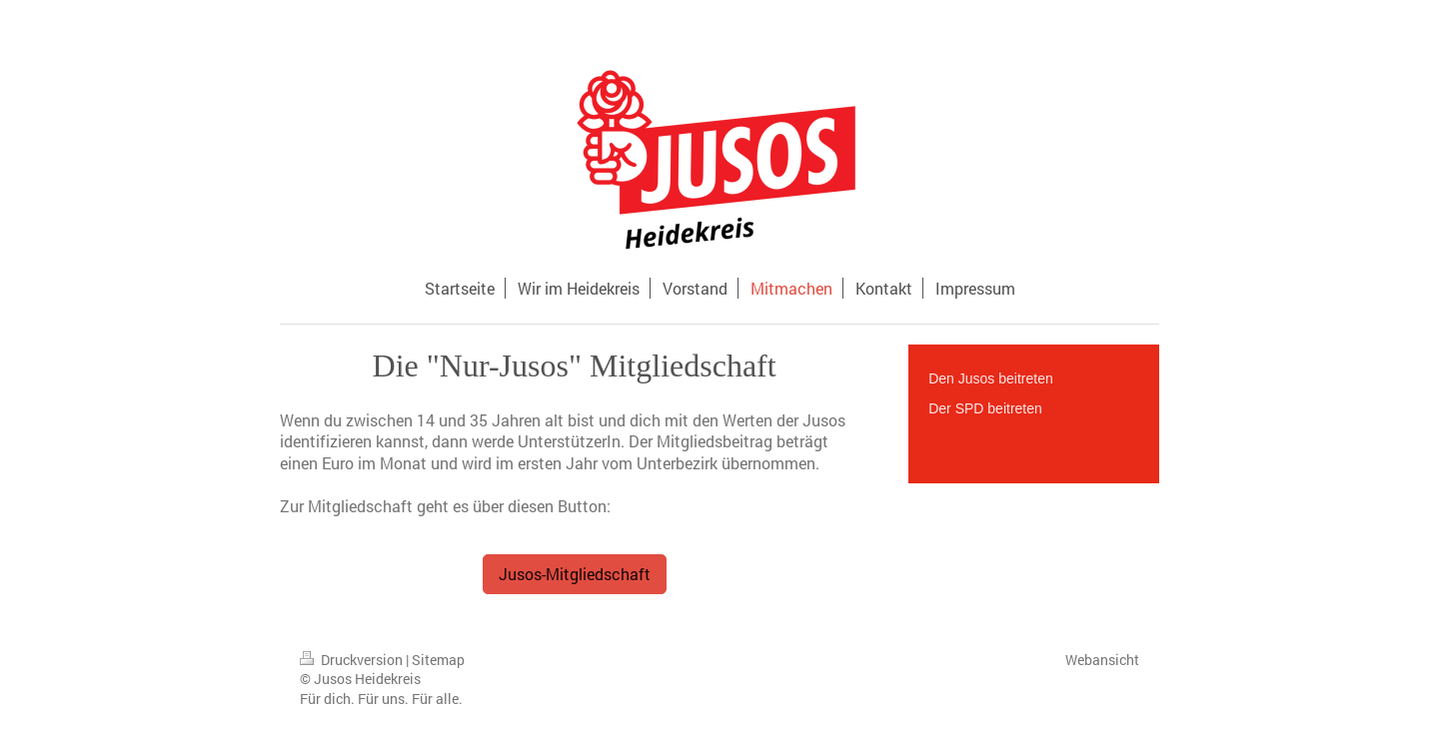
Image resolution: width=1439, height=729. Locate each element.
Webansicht (1102, 659)
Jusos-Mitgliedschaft (575, 573)
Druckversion (353, 659)
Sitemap (438, 659)
